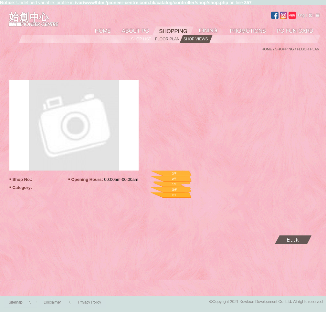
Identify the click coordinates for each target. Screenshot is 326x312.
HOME (266, 49)
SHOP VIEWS (196, 39)
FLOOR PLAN (167, 39)
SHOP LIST (141, 39)
